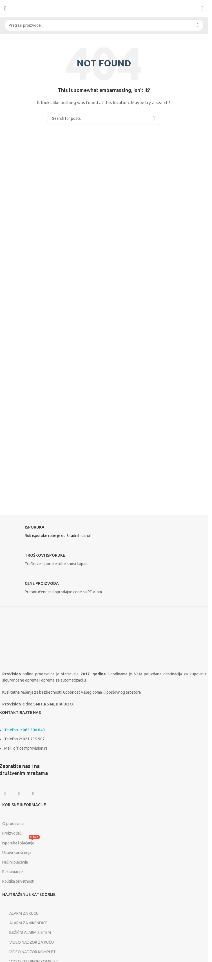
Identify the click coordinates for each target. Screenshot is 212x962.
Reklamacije (12, 871)
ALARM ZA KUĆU (20, 913)
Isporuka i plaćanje (21, 841)
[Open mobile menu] (5, 8)
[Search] (104, 25)
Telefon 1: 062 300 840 (24, 730)
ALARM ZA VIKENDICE (25, 922)
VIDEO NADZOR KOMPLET (29, 951)
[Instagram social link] (19, 793)
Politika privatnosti (18, 881)
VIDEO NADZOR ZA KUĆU (28, 942)
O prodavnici (13, 823)
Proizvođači (12, 833)
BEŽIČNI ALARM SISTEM (26, 932)
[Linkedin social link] (33, 793)
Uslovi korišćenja (16, 852)
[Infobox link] (104, 533)
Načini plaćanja (15, 862)
